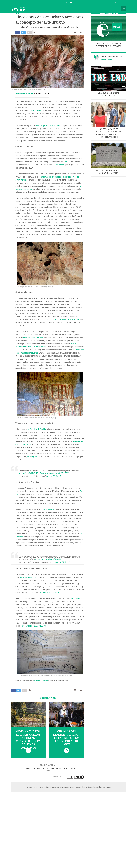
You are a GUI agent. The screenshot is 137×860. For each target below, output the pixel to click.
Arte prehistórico (38, 768)
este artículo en (33, 626)
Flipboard (45, 680)
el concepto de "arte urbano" (48, 125)
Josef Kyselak (48, 509)
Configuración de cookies (94, 787)
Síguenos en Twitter (71, 2)
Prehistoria (51, 768)
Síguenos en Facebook (67, 2)
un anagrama (32, 456)
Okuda (67, 162)
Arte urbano (25, 768)
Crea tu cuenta (121, 2)
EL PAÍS (75, 777)
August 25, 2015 (53, 476)
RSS (104, 787)
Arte (48, 771)
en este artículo (35, 110)
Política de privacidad (67, 787)
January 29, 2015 (61, 562)
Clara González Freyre (24, 94)
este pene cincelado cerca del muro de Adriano (59, 319)
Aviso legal (55, 787)
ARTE (17, 13)
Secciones (123, 8)
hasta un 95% (76, 598)
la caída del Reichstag (29, 577)
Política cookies (80, 787)
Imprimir (75, 32)
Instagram (37, 680)
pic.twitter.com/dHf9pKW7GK (55, 473)
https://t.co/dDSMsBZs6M (30, 473)
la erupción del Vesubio (33, 337)
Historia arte (62, 768)
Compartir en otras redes (29, 32)
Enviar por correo (81, 32)
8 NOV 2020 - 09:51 (41, 94)
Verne (18, 9)
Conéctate (111, 2)
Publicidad (47, 787)
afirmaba (60, 165)
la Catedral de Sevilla (37, 429)
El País (17, 2)
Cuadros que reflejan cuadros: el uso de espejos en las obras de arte (67, 738)
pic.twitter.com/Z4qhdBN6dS (47, 559)
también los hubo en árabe (50, 592)
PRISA (108, 787)
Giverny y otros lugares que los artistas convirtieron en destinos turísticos (28, 739)
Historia (72, 768)
